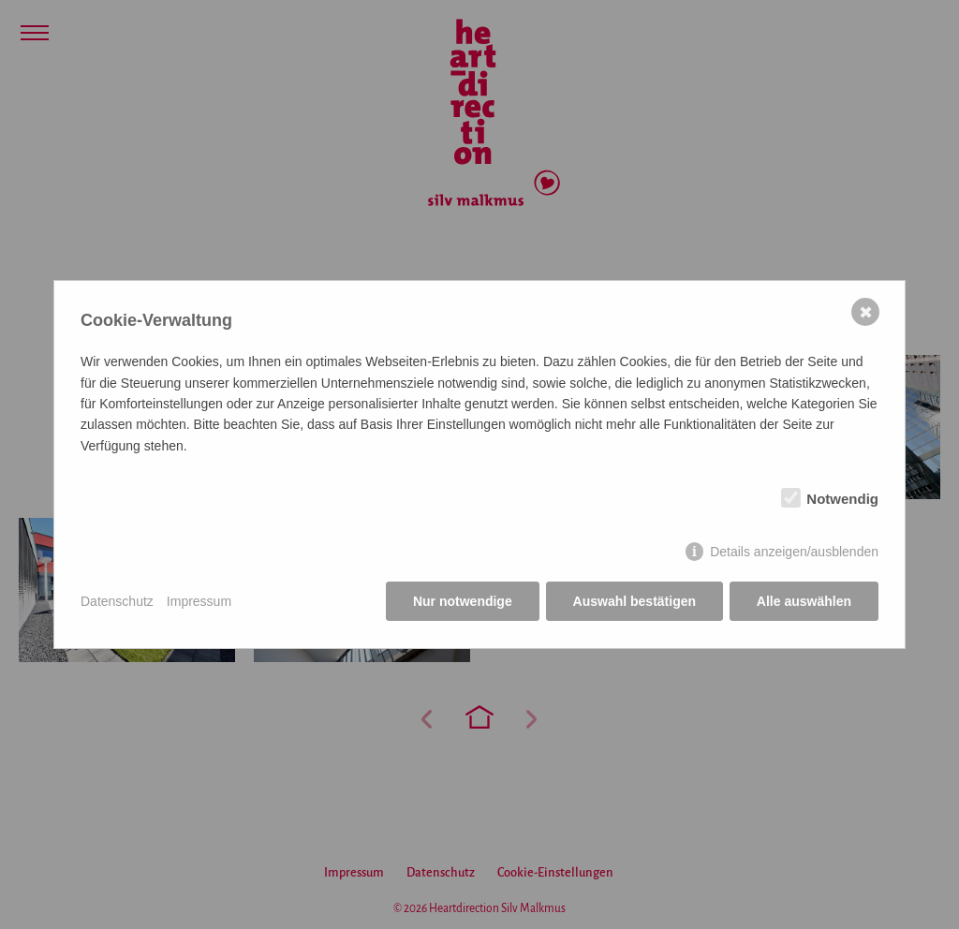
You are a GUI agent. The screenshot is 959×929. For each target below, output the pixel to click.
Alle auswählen (804, 601)
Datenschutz (117, 601)
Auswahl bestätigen (633, 601)
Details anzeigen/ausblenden (794, 551)
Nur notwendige (462, 601)
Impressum (199, 601)
